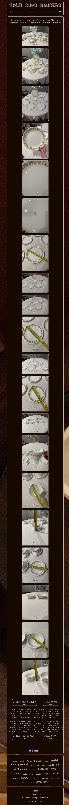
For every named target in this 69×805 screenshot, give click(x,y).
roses (33, 774)
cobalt (51, 765)
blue (58, 764)
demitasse (42, 782)
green (38, 779)
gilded (27, 783)
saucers (43, 768)
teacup (46, 761)
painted (26, 774)
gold (54, 760)
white (31, 770)
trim (23, 783)
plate (32, 783)
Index (35, 791)
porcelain (23, 764)
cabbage (22, 761)
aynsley (32, 778)
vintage (15, 778)
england (44, 779)
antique (20, 769)
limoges (38, 761)
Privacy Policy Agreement (35, 798)
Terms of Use (35, 801)
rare (38, 765)
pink (57, 778)
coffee (55, 773)
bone (33, 765)
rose (47, 774)
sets (51, 778)
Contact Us (35, 794)
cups (24, 777)
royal (54, 768)
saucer (16, 773)
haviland (39, 774)
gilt (35, 769)
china (13, 764)
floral (29, 761)
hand (44, 765)
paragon (14, 761)
